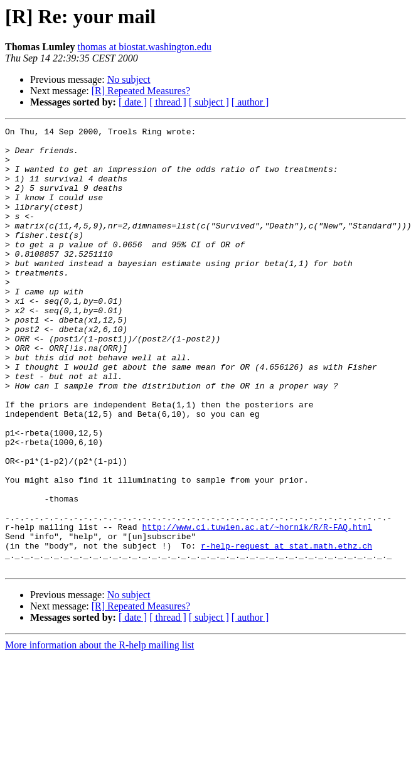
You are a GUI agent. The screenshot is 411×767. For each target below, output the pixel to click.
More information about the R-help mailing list (99, 733)
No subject (129, 79)
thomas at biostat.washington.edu (144, 46)
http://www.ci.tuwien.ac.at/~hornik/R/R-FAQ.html (257, 607)
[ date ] (133, 102)
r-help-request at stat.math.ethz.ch (286, 630)
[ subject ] (209, 102)
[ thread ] (167, 102)
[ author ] (250, 102)
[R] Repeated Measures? (141, 90)
